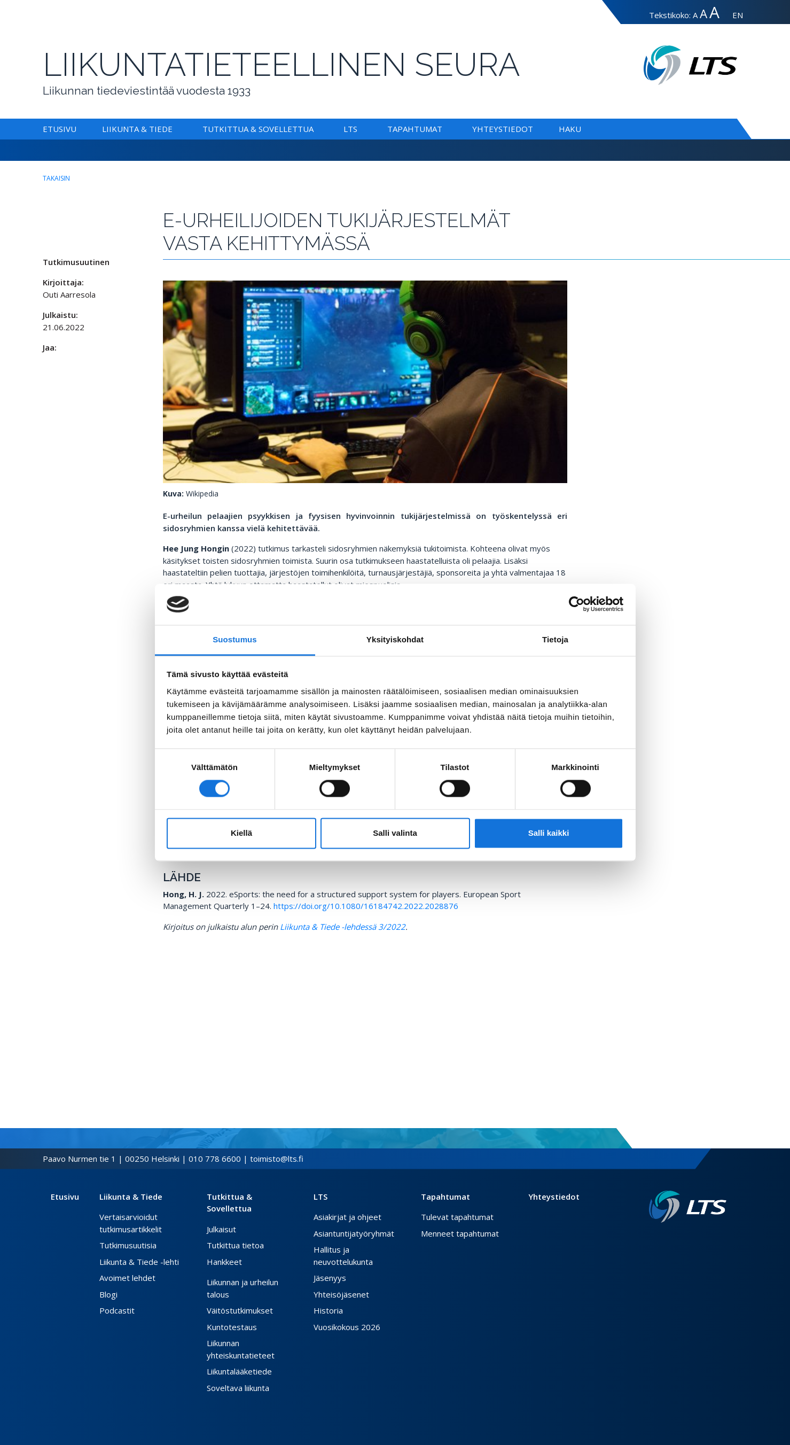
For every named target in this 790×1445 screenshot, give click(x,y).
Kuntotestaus (232, 1327)
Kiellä (241, 832)
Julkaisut (221, 1229)
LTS (350, 128)
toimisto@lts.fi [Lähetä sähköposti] (276, 1158)
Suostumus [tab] (235, 639)
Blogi (108, 1294)
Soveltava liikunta (238, 1387)
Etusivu (59, 128)
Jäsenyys (330, 1277)
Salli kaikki (548, 832)
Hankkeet (224, 1261)
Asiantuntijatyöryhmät (354, 1233)
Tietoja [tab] (555, 639)
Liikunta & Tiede (137, 128)
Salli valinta (395, 832)
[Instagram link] (713, 1240)
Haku (570, 128)
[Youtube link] (722, 1240)
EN (737, 15)
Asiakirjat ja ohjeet (347, 1216)
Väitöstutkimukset (240, 1310)
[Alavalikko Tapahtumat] (444, 128)
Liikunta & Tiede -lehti (139, 1261)
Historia (328, 1310)
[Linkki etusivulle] (687, 1207)
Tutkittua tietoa (235, 1245)
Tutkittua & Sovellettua (258, 128)
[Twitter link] (705, 1240)
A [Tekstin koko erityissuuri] (714, 12)
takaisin (56, 178)
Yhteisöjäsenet (341, 1294)
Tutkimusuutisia (128, 1245)
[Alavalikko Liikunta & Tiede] (175, 128)
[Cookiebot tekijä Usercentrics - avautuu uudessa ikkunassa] (576, 604)
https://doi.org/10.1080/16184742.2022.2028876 (365, 905)
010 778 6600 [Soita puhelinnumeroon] (215, 1158)
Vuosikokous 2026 (347, 1327)
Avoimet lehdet (127, 1277)
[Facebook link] (696, 1240)
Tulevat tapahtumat (457, 1216)
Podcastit (117, 1310)
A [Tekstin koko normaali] (695, 15)
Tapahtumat (414, 128)
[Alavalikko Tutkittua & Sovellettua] (316, 128)
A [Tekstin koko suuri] (703, 13)
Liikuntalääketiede (239, 1371)
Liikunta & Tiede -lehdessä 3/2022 (342, 926)
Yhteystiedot (502, 128)
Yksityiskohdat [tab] (395, 639)
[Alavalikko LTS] (359, 128)
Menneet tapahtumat (460, 1233)
